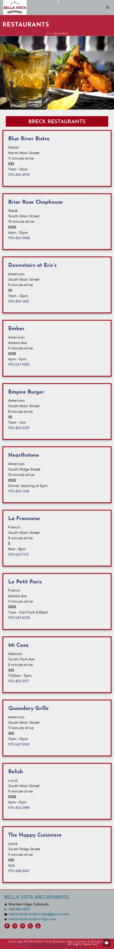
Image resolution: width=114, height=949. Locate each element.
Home (48, 34)
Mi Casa (18, 645)
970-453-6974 (19, 175)
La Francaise (24, 518)
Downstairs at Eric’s (32, 265)
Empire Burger (26, 392)
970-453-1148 (18, 491)
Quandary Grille (28, 708)
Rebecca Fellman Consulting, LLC (41, 944)
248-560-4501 (19, 909)
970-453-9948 (19, 238)
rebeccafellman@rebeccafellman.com (57, 946)
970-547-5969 (18, 744)
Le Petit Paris (25, 582)
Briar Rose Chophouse (35, 202)
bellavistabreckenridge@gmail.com (39, 914)
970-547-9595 (19, 365)
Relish (15, 772)
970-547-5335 (19, 618)
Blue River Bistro (29, 139)
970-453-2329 (19, 428)
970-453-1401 (18, 301)
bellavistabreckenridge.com (32, 919)
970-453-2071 (18, 681)
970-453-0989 (19, 808)
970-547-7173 (18, 555)
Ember (16, 329)
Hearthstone (23, 455)
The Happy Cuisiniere (35, 835)
